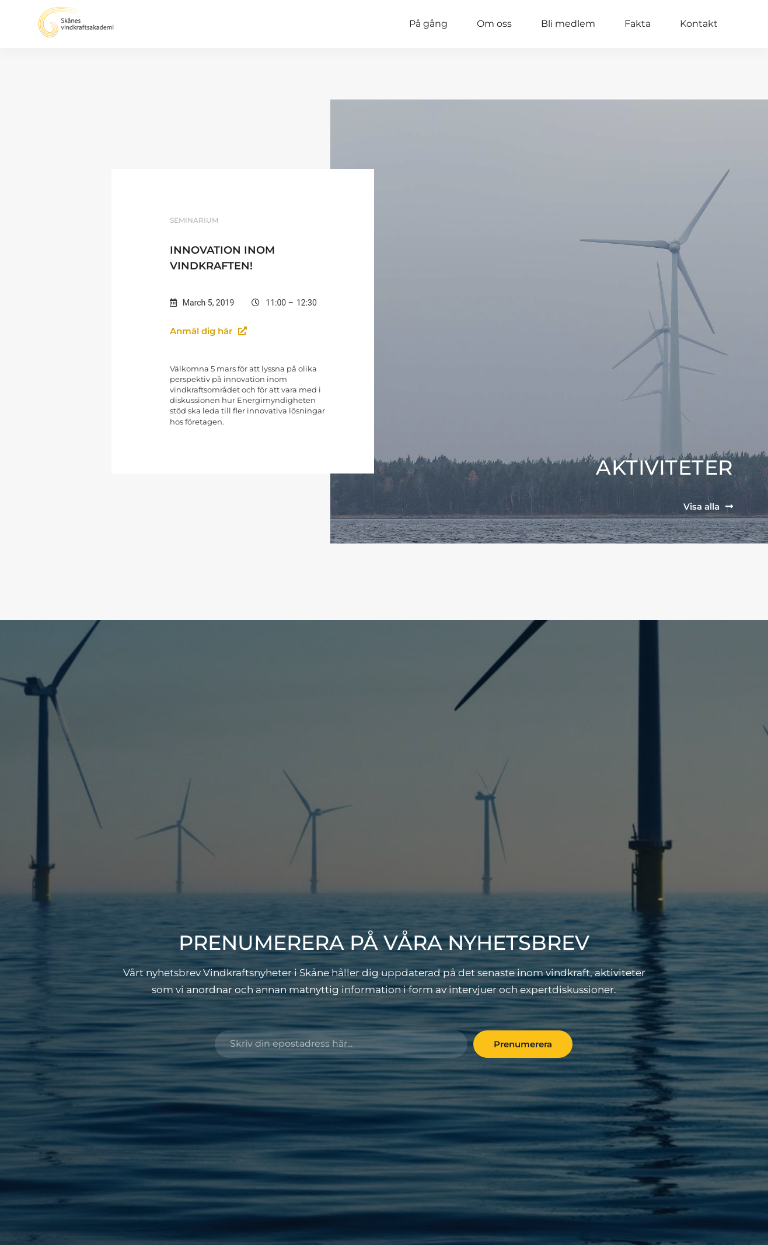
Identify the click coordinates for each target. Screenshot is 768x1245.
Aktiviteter (664, 466)
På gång (428, 23)
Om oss (494, 23)
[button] (217, 329)
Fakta (637, 23)
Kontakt (699, 23)
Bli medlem (568, 23)
